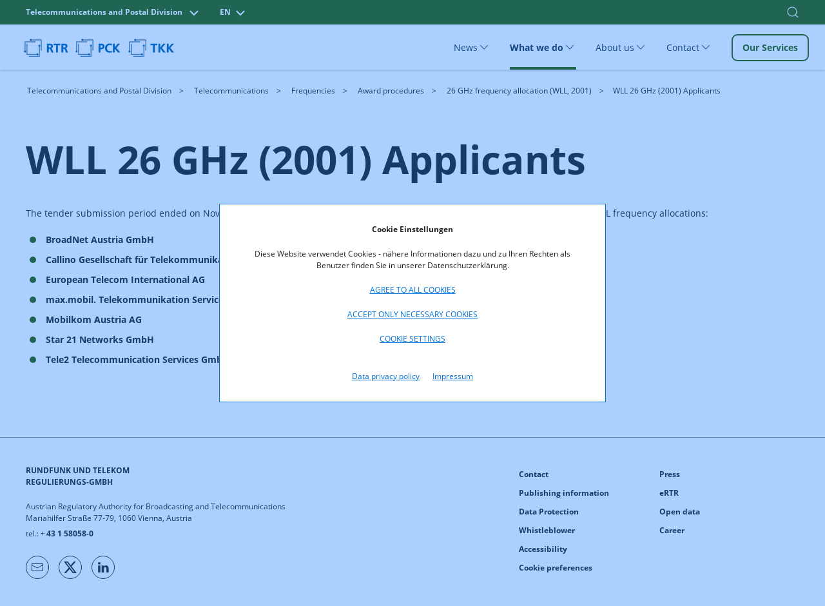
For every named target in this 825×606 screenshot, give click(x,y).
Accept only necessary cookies (412, 314)
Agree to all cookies (413, 289)
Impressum (452, 376)
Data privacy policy (386, 376)
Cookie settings (412, 338)
